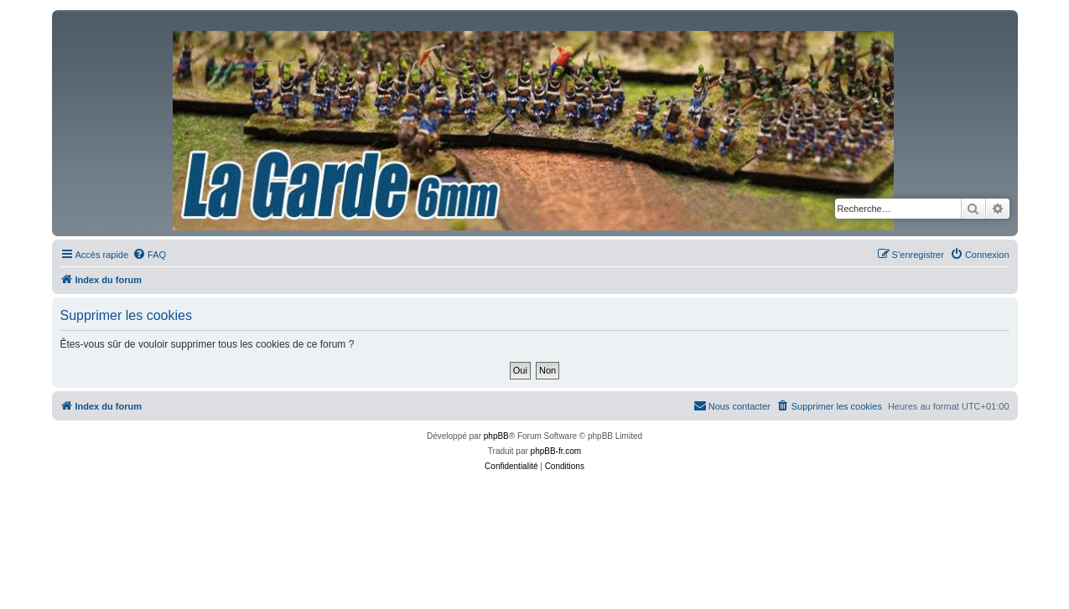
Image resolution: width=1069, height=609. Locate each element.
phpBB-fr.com (556, 451)
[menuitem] (149, 255)
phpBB (496, 436)
